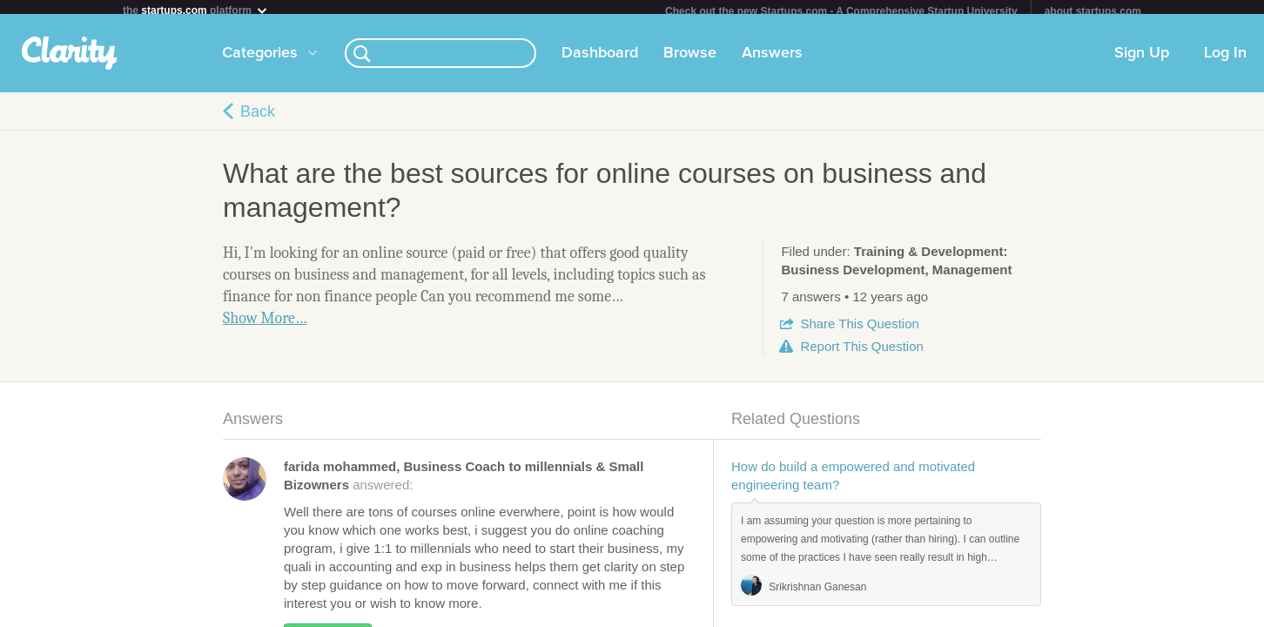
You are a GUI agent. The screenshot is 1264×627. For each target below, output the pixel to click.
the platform (196, 10)
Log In (1225, 60)
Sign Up (1141, 60)
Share (859, 330)
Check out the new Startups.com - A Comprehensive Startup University (841, 11)
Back (257, 118)
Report (861, 353)
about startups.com (1093, 11)
